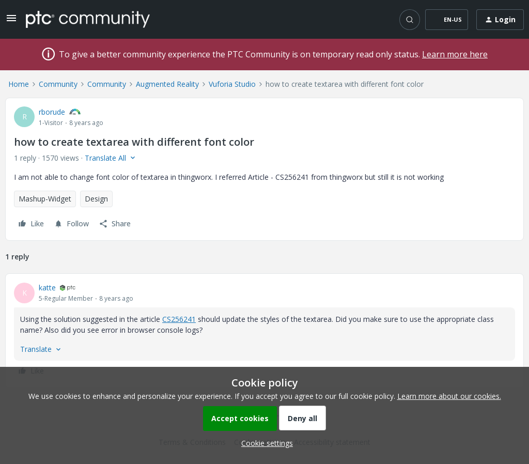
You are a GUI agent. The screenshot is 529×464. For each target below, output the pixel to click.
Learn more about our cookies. (449, 396)
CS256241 (179, 319)
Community (58, 84)
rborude (52, 112)
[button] (11, 21)
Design (96, 199)
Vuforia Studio (232, 84)
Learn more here (455, 54)
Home (18, 84)
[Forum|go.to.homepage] (88, 19)
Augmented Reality (167, 84)
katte (47, 287)
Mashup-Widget (45, 199)
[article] (264, 330)
